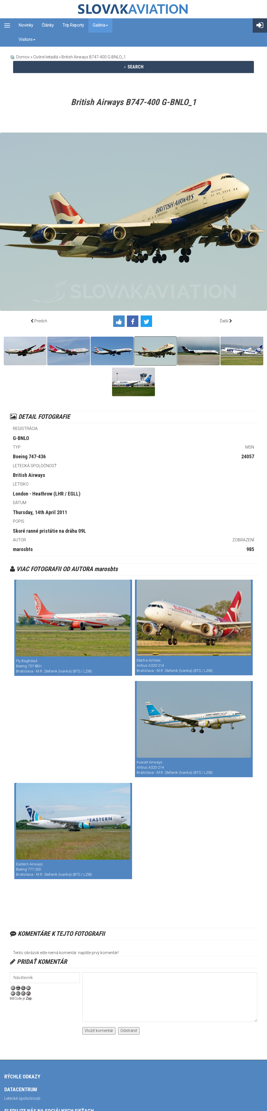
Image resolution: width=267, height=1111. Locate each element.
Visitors (27, 39)
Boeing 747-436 (29, 456)
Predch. (41, 321)
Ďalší (224, 321)
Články (48, 25)
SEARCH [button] (133, 67)
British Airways (29, 475)
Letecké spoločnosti (22, 1098)
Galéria (100, 25)
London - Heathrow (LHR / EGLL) (46, 494)
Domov (23, 57)
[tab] (133, 67)
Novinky (26, 25)
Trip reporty (73, 25)
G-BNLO (21, 438)
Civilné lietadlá (45, 57)
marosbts (23, 549)
